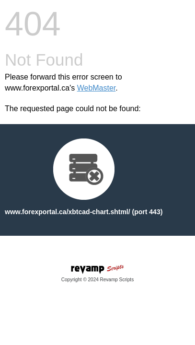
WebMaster (96, 88)
